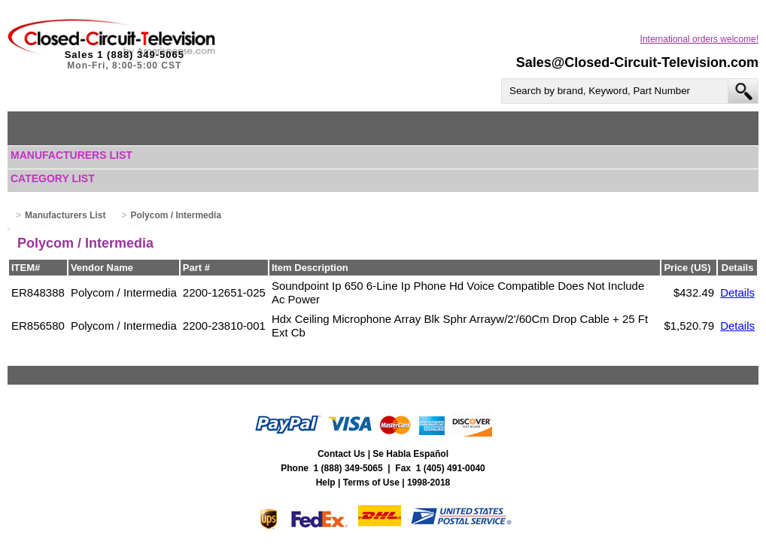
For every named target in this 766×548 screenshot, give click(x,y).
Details (737, 292)
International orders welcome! (699, 39)
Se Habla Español (410, 454)
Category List (53, 178)
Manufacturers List (71, 155)
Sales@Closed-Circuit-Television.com (637, 62)
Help (326, 482)
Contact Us (341, 454)
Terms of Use (371, 482)
